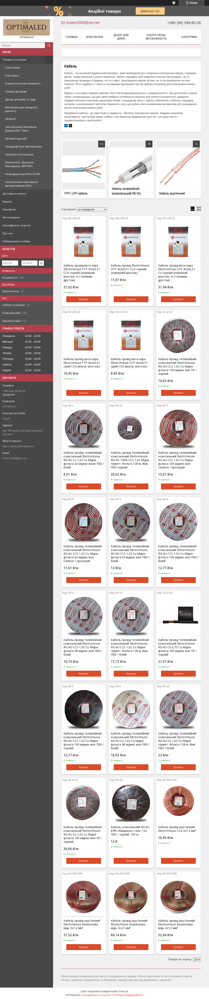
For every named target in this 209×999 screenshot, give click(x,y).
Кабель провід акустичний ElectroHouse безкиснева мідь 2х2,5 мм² (129, 924)
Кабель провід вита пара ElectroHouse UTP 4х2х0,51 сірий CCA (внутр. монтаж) (129, 362)
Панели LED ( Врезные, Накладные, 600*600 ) (19, 164)
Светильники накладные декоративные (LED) (21, 183)
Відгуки (7, 201)
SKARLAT (10, 119)
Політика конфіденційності (128, 995)
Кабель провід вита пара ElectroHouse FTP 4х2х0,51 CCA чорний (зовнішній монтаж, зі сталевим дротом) (81, 273)
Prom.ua (123, 991)
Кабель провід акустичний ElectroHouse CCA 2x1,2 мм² (177, 829)
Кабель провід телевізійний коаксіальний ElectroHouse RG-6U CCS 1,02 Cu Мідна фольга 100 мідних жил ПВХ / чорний (83, 741)
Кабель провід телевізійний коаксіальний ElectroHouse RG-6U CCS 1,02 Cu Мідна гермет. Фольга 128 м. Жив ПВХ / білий (130, 647)
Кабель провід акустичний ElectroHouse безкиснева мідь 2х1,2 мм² (81, 924)
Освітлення (12, 67)
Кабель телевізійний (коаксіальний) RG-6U (126, 191)
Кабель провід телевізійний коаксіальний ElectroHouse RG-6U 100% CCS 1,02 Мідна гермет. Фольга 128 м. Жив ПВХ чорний (130, 460)
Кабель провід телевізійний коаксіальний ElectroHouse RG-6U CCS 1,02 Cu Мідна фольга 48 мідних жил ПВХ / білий (82, 647)
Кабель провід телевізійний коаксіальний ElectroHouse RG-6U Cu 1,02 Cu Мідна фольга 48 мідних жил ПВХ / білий (130, 741)
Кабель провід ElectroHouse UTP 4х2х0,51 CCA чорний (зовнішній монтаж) (130, 269)
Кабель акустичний (172, 193)
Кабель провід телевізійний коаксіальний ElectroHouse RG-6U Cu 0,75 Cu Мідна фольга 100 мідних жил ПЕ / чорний (177, 647)
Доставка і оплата (14, 193)
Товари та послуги (14, 59)
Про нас (7, 233)
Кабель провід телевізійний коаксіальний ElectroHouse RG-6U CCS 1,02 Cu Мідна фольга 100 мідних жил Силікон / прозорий (177, 460)
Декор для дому (121, 36)
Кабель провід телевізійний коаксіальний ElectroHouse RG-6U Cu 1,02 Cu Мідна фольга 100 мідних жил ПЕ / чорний (82, 834)
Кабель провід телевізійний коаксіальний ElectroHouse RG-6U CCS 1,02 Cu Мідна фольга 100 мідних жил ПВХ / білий (178, 553)
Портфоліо (9, 209)
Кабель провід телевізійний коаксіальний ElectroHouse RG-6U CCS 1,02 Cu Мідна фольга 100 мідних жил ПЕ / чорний (177, 366)
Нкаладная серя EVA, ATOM (22, 174)
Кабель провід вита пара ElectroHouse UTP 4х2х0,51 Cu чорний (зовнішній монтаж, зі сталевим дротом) (176, 273)
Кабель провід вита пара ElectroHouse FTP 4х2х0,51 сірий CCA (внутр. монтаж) (81, 362)
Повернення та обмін (16, 241)
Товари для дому (16, 91)
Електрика (12, 75)
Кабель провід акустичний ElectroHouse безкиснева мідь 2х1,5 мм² (176, 924)
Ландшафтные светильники (23, 146)
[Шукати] (49, 45)
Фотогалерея (11, 217)
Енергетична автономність (23, 83)
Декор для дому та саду (20, 99)
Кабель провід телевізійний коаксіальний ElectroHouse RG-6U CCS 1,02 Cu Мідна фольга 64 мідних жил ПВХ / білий (130, 553)
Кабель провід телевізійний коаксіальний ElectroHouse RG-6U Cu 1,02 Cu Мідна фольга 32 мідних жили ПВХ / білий (83, 460)
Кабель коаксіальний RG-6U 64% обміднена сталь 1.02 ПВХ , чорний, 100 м (130, 830)
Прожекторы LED (16, 138)
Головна (71, 37)
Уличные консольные (19, 154)
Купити (83, 299)
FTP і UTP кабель (75, 193)
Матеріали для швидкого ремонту (21, 109)
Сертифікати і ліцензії (16, 225)
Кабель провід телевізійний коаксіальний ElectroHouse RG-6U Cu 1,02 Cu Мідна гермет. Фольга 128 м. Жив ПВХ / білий (177, 741)
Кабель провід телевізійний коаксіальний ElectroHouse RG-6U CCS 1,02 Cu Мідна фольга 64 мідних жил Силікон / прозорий (82, 553)
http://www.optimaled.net (18, 446)
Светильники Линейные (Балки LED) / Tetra (21, 128)
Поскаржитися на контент (96, 995)
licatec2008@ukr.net (14, 458)
